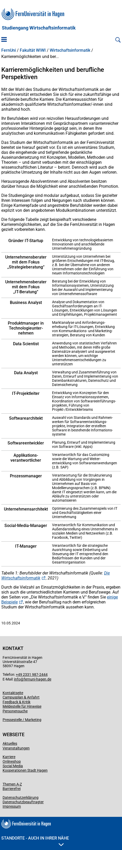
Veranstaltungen (16, 748)
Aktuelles (10, 743)
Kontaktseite (13, 693)
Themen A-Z (12, 784)
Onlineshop (12, 761)
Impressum (12, 806)
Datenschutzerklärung (20, 797)
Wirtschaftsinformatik (70, 50)
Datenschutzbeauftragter (23, 802)
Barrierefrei (12, 789)
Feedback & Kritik (16, 702)
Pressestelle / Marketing (22, 720)
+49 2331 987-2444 (32, 674)
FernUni (8, 50)
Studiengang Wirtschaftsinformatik (39, 28)
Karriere (9, 757)
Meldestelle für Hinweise (22, 706)
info (17, 679)
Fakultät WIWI (33, 50)
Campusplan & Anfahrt (21, 697)
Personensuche (15, 711)
